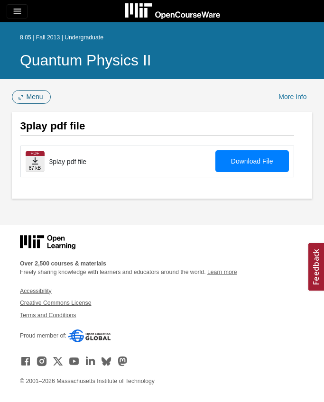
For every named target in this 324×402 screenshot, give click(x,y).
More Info (292, 96)
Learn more (222, 272)
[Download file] (35, 161)
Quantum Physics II (85, 60)
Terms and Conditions (48, 315)
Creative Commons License (55, 303)
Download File (252, 161)
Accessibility (36, 291)
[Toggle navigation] (17, 11)
